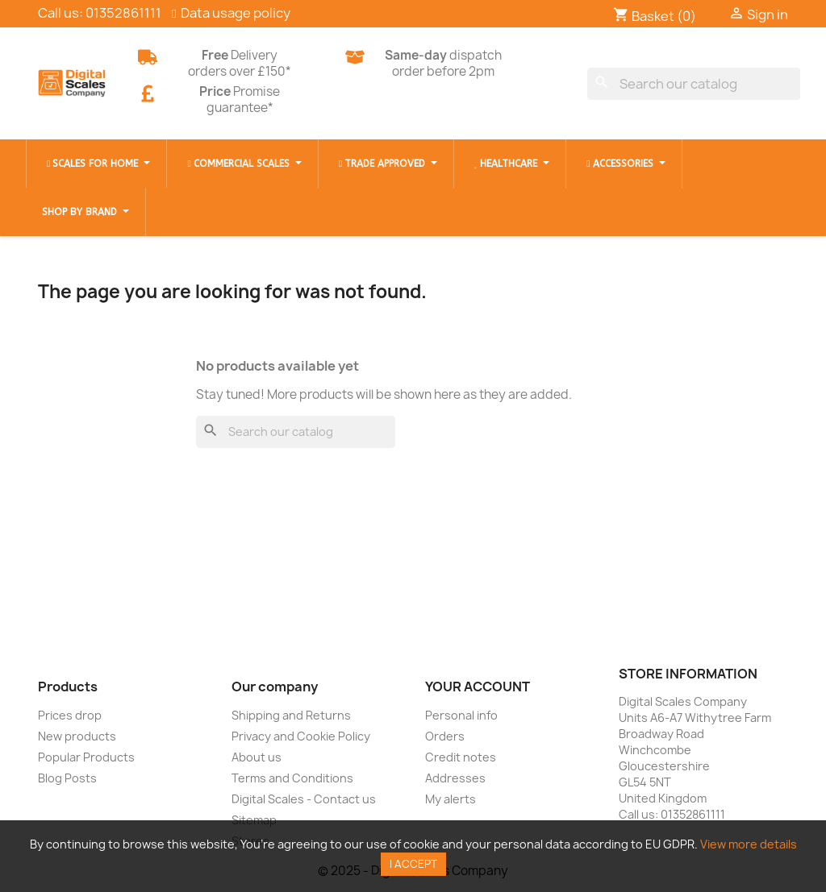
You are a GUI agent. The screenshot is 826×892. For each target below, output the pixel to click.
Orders (445, 736)
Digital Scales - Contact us (304, 799)
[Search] (694, 84)
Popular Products (86, 757)
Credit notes (460, 757)
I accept (413, 864)
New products (77, 736)
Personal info (461, 715)
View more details (748, 844)
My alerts (450, 799)
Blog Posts (67, 778)
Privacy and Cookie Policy (301, 736)
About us (257, 757)
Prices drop (70, 715)
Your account (477, 686)
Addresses (455, 778)
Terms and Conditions (292, 778)
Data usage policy (235, 13)
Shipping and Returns (291, 715)
